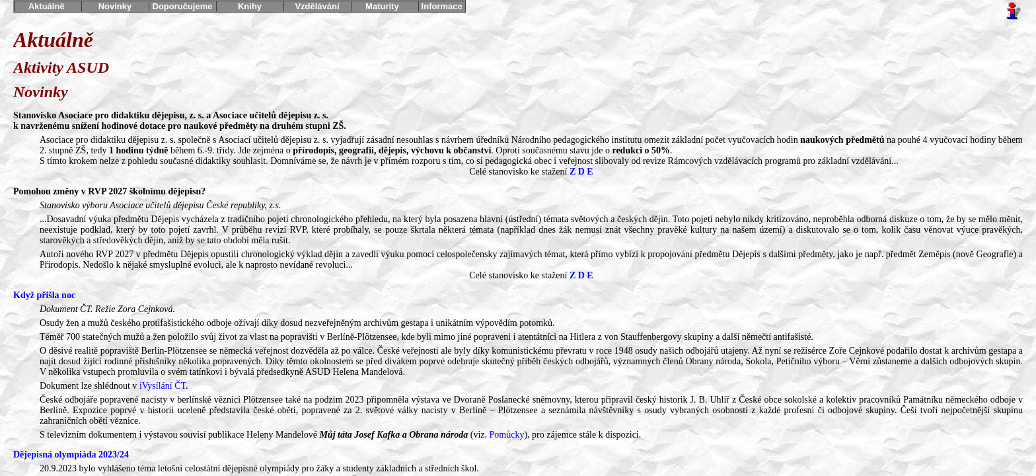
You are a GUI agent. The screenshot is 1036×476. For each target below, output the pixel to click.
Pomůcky (507, 435)
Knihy (249, 6)
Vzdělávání (317, 6)
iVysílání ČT (162, 386)
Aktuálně (47, 6)
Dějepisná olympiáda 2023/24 (71, 454)
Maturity (384, 6)
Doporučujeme (182, 6)
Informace (441, 6)
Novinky (115, 6)
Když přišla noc (44, 295)
